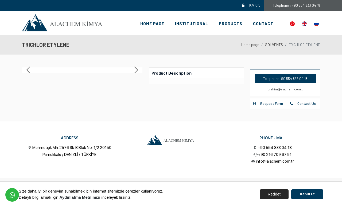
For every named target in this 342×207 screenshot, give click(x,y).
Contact (263, 23)
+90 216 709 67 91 (275, 154)
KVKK (250, 5)
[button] (136, 70)
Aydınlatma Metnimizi (80, 197)
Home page (152, 23)
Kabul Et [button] (307, 194)
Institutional (191, 23)
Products (230, 23)
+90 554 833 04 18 (293, 78)
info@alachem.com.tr (275, 161)
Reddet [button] (274, 194)
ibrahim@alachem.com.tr (285, 89)
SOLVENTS (274, 44)
